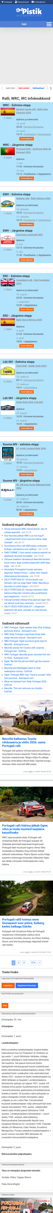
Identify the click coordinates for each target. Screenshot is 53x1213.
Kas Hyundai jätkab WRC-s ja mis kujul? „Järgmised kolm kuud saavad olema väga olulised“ (25, 539)
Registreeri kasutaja (27, 985)
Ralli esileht (24, 88)
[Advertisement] (26, 56)
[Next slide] (50, 88)
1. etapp (8, 206)
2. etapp (8, 242)
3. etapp (8, 492)
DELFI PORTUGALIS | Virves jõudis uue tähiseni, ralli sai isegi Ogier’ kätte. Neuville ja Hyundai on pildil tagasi (26, 583)
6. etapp (8, 153)
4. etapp (8, 373)
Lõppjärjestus (44, 134)
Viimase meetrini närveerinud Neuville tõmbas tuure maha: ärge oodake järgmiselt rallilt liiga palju (27, 562)
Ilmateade (6, 2)
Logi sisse (8, 985)
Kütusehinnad (22, 2)
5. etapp (8, 113)
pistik (30, 771)
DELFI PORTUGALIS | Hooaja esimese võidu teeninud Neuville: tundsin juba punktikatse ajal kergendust (26, 593)
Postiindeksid (38, 2)
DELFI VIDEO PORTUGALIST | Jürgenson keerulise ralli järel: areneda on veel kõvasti (26, 610)
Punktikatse (29, 134)
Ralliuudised (38, 88)
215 (33, 962)
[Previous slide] (2, 88)
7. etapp (8, 285)
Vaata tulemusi (26, 139)
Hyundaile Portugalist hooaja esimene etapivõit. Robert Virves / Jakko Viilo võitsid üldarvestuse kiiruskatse (25, 573)
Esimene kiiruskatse (33, 127)
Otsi (5, 1005)
